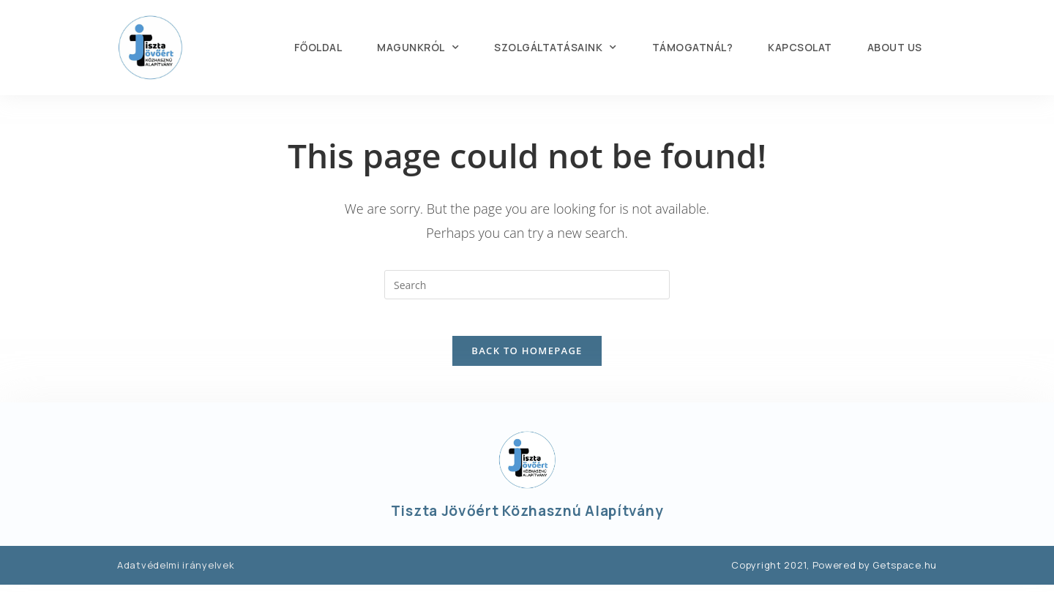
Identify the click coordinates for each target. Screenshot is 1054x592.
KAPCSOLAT (800, 47)
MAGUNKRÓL (418, 48)
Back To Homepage (526, 357)
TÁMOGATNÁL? (692, 47)
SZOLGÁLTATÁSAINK (555, 48)
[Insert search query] (527, 284)
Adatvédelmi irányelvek (175, 572)
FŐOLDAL (318, 47)
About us (894, 47)
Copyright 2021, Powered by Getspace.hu (834, 572)
